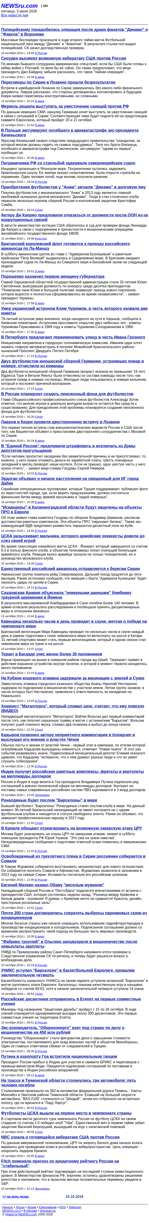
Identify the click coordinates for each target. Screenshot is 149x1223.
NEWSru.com (19, 5)
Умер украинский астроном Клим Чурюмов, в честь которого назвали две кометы (74, 310)
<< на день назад (15, 1196)
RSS (62, 1207)
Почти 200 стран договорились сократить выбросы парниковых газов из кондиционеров (74, 915)
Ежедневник (48, 1207)
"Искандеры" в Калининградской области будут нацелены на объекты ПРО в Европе (71, 509)
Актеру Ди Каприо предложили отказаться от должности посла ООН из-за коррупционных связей (74, 217)
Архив (32, 1207)
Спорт (39, 210)
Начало (7, 1207)
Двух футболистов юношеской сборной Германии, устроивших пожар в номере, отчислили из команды (72, 363)
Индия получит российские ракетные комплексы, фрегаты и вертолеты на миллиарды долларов (72, 773)
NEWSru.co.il (11, 1211)
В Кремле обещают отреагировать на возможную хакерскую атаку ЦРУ (71, 828)
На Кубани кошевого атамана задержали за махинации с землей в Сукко (72, 678)
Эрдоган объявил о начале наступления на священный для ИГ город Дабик (70, 481)
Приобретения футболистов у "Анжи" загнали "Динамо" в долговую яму (73, 187)
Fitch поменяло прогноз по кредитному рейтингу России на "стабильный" (60, 1163)
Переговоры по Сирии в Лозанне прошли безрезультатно (58, 82)
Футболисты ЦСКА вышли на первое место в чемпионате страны (66, 1113)
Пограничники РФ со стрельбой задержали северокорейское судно (68, 163)
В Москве (30, 1211)
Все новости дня (14, 15)
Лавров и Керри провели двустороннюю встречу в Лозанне (60, 422)
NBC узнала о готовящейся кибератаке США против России (60, 1137)
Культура (41, 238)
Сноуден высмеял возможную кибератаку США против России (63, 58)
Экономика (42, 795)
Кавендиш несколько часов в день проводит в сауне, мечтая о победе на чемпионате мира (74, 623)
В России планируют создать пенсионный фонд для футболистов (67, 394)
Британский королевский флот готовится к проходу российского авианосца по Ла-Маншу (65, 246)
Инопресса (48, 1211)
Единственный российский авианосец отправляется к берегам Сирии (70, 568)
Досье (20, 1207)
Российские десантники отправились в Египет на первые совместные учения (71, 1001)
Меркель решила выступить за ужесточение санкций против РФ (65, 106)
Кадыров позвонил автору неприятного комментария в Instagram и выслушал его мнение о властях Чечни (68, 737)
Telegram (75, 1207)
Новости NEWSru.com (21, 1214)
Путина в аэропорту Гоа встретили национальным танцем (59, 1056)
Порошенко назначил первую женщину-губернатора (53, 276)
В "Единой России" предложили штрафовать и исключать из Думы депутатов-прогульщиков (68, 448)
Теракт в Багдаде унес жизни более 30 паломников (51, 654)
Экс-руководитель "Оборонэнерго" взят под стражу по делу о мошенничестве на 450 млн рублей (62, 1030)
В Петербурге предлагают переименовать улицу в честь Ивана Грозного (73, 337)
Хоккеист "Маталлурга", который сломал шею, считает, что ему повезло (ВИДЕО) (72, 708)
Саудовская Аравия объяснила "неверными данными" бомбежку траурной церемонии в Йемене (66, 595)
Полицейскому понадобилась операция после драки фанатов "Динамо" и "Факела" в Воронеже (74, 31)
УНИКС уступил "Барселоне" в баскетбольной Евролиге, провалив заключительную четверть (68, 972)
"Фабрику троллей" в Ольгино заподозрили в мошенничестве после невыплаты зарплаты (69, 944)
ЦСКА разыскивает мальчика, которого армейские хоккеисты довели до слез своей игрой (73, 538)
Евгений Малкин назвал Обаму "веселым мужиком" (52, 885)
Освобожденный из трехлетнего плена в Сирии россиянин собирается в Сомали (73, 858)
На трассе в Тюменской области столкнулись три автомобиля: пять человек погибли (68, 1082)
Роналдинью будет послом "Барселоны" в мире (49, 800)
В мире (39, 77)
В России (41, 53)
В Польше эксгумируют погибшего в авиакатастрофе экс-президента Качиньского (70, 132)
